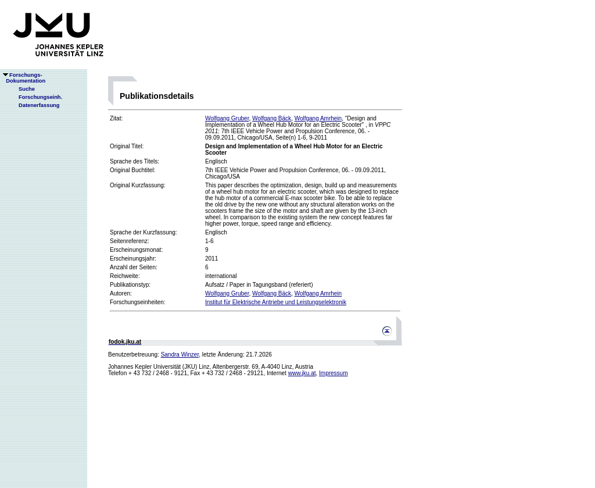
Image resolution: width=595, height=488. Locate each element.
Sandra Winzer (180, 354)
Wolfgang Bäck (271, 118)
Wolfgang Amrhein (318, 118)
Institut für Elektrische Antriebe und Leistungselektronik (275, 302)
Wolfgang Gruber (227, 118)
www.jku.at (302, 373)
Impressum (333, 373)
